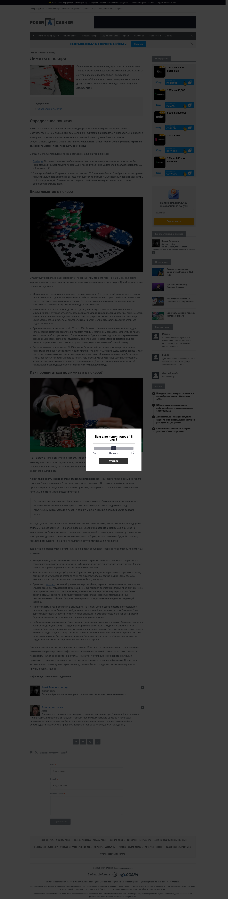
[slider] (113, 448)
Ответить (113, 461)
